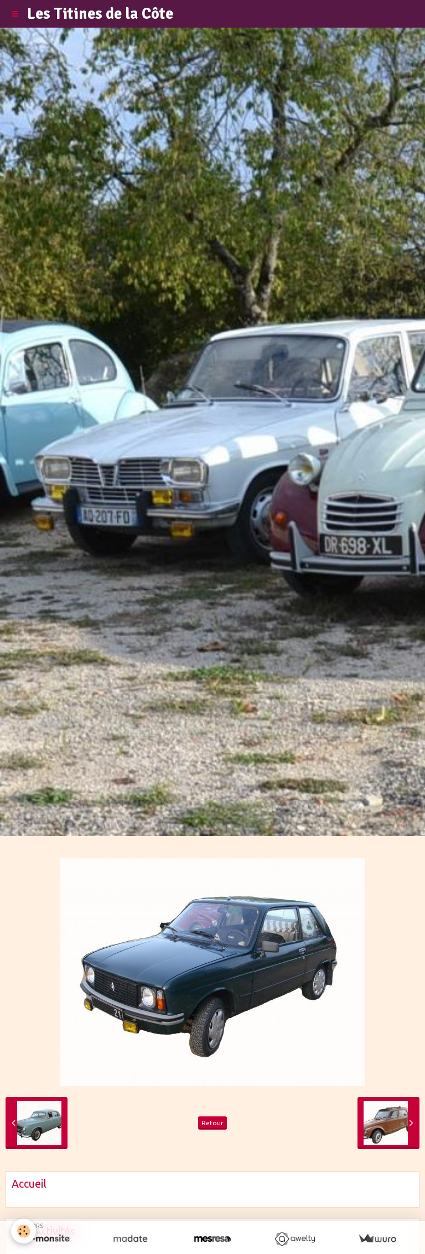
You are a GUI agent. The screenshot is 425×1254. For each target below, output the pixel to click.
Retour (212, 1122)
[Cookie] (23, 1231)
